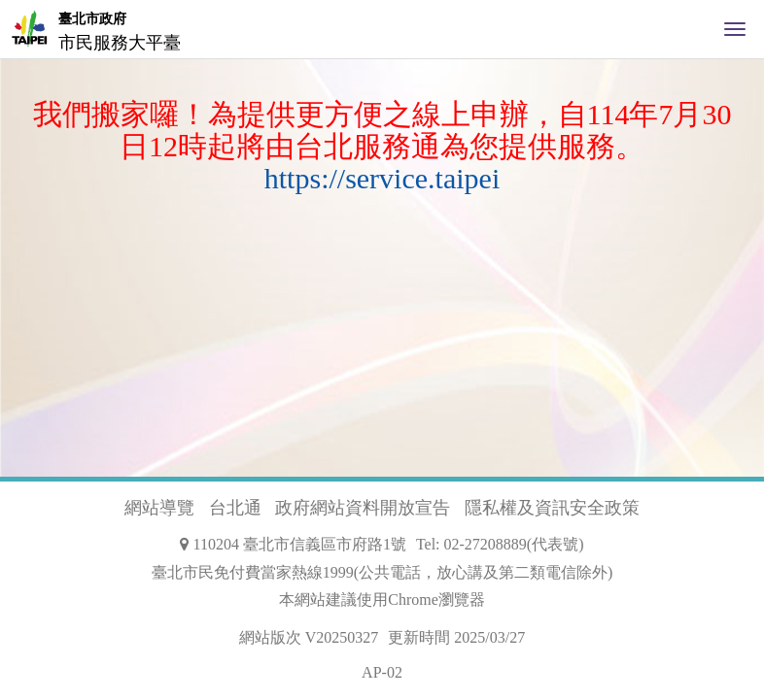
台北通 (235, 507)
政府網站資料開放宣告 (362, 507)
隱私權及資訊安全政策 (552, 507)
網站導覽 (159, 507)
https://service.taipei (382, 178)
